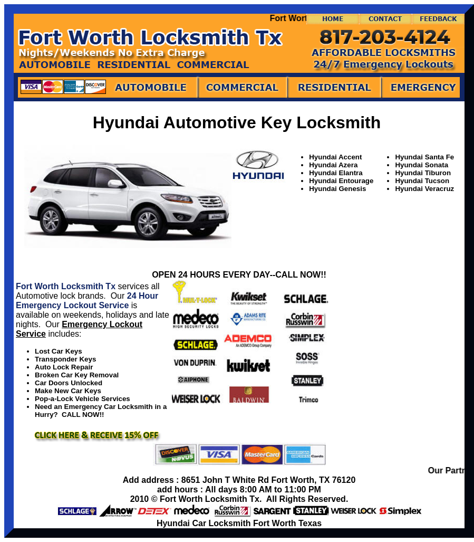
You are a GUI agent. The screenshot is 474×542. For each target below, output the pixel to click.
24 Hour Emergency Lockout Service (87, 300)
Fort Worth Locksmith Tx (65, 286)
